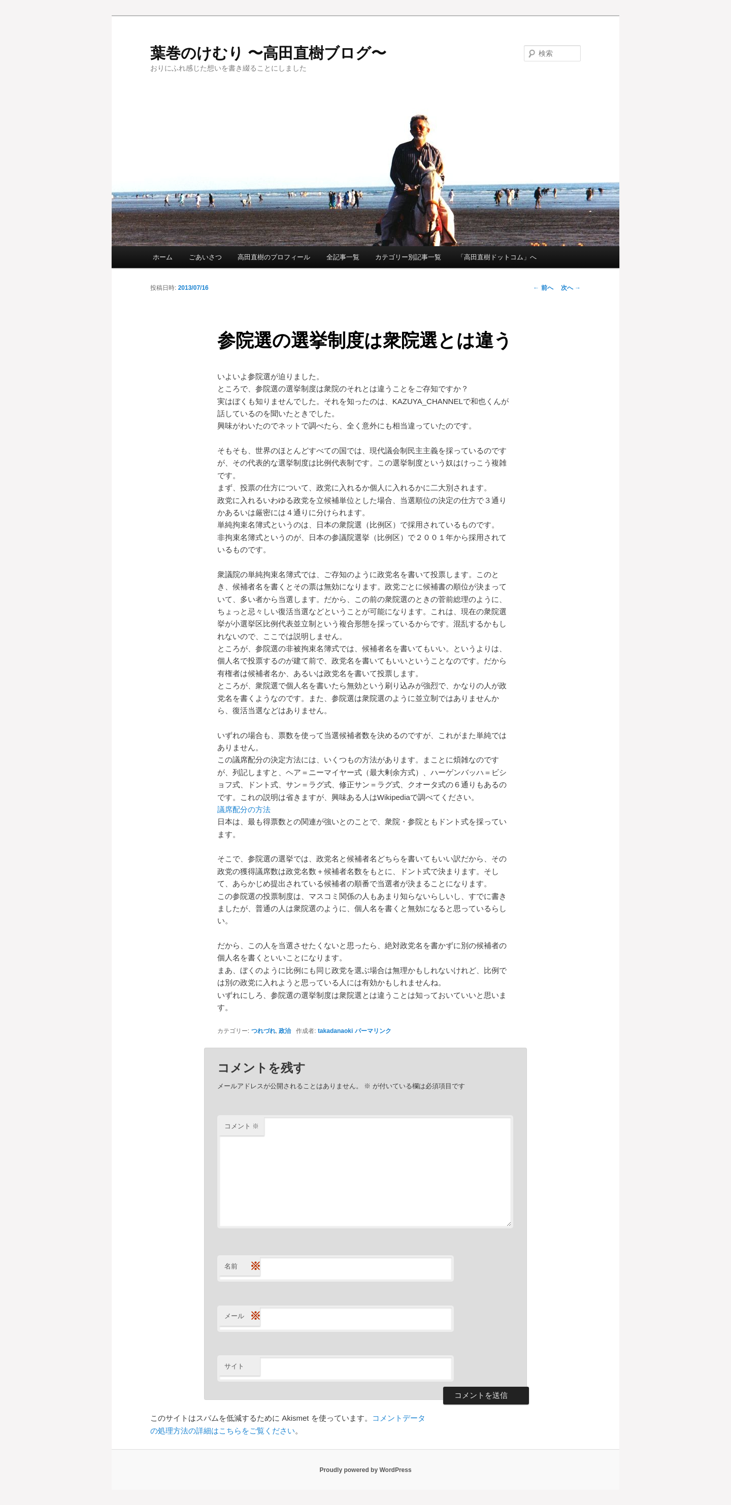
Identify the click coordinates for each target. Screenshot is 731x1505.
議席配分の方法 (244, 809)
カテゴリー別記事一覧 (408, 257)
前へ (543, 287)
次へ (571, 287)
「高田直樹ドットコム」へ (497, 257)
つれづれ (263, 1030)
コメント (241, 1126)
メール (242, 1316)
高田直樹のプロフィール (274, 257)
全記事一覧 (342, 257)
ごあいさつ (205, 257)
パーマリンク (373, 1030)
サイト (234, 1366)
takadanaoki (335, 1030)
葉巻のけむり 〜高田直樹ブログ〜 (268, 53)
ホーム (163, 257)
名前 (242, 1266)
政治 (285, 1030)
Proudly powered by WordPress (365, 1470)
